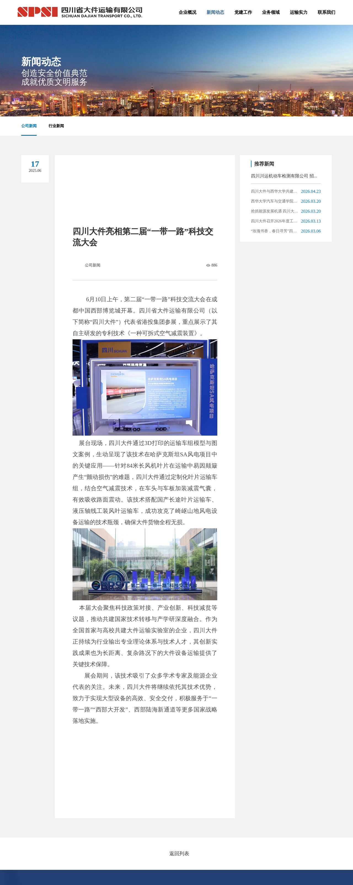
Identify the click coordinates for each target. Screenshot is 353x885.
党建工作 (243, 12)
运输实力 (298, 12)
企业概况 (187, 12)
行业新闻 (56, 126)
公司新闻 (29, 126)
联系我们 (326, 12)
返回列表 (179, 853)
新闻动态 (215, 12)
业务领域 (271, 12)
